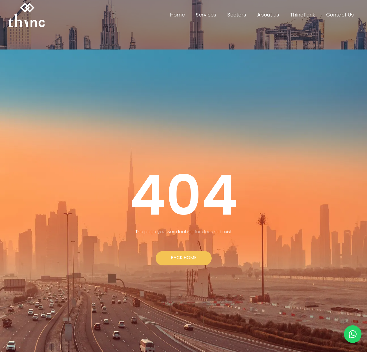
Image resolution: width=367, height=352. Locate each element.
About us (268, 14)
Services (206, 14)
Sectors (236, 14)
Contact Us (340, 14)
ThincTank (302, 14)
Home (177, 14)
